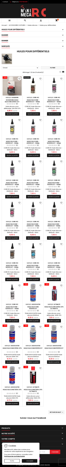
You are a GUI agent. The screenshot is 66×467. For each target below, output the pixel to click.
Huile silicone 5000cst (54, 348)
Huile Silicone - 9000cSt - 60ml (12, 266)
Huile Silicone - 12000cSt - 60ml (12, 308)
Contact (5, 2)
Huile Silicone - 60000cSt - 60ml (33, 101)
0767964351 (23, 2)
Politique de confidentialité (14, 456)
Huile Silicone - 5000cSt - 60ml (54, 266)
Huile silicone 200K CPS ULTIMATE (53, 308)
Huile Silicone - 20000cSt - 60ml (33, 266)
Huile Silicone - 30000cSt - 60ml (12, 184)
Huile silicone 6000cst (33, 348)
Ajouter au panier (12, 114)
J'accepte (29, 461)
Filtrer (52, 68)
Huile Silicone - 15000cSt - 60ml (33, 184)
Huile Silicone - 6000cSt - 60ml (12, 142)
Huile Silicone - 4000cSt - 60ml (33, 142)
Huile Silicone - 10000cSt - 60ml (54, 184)
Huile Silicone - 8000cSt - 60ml (54, 225)
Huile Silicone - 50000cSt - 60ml (54, 142)
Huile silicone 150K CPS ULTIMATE (33, 390)
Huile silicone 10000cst (33, 308)
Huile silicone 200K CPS (12, 348)
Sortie (12, 461)
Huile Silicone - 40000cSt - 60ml (54, 101)
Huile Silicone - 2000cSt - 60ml (33, 225)
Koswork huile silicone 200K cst (12, 101)
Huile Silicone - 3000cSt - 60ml (12, 225)
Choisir (21, 68)
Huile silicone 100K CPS (12, 390)
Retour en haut (56, 412)
